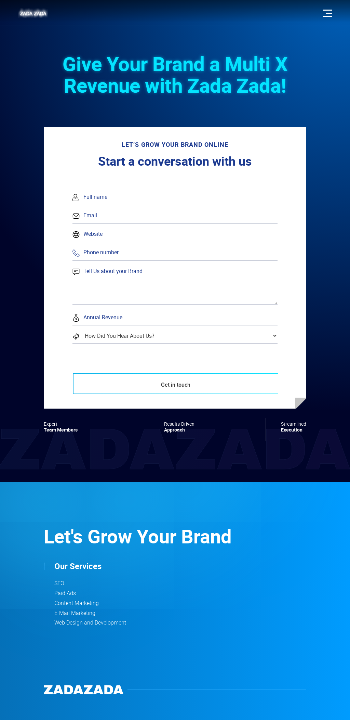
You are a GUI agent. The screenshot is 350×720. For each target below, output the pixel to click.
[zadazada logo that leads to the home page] (33, 13)
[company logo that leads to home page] (83, 689)
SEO (59, 583)
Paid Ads (65, 593)
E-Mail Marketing (74, 613)
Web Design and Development (90, 622)
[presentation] (123, 370)
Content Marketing (76, 603)
